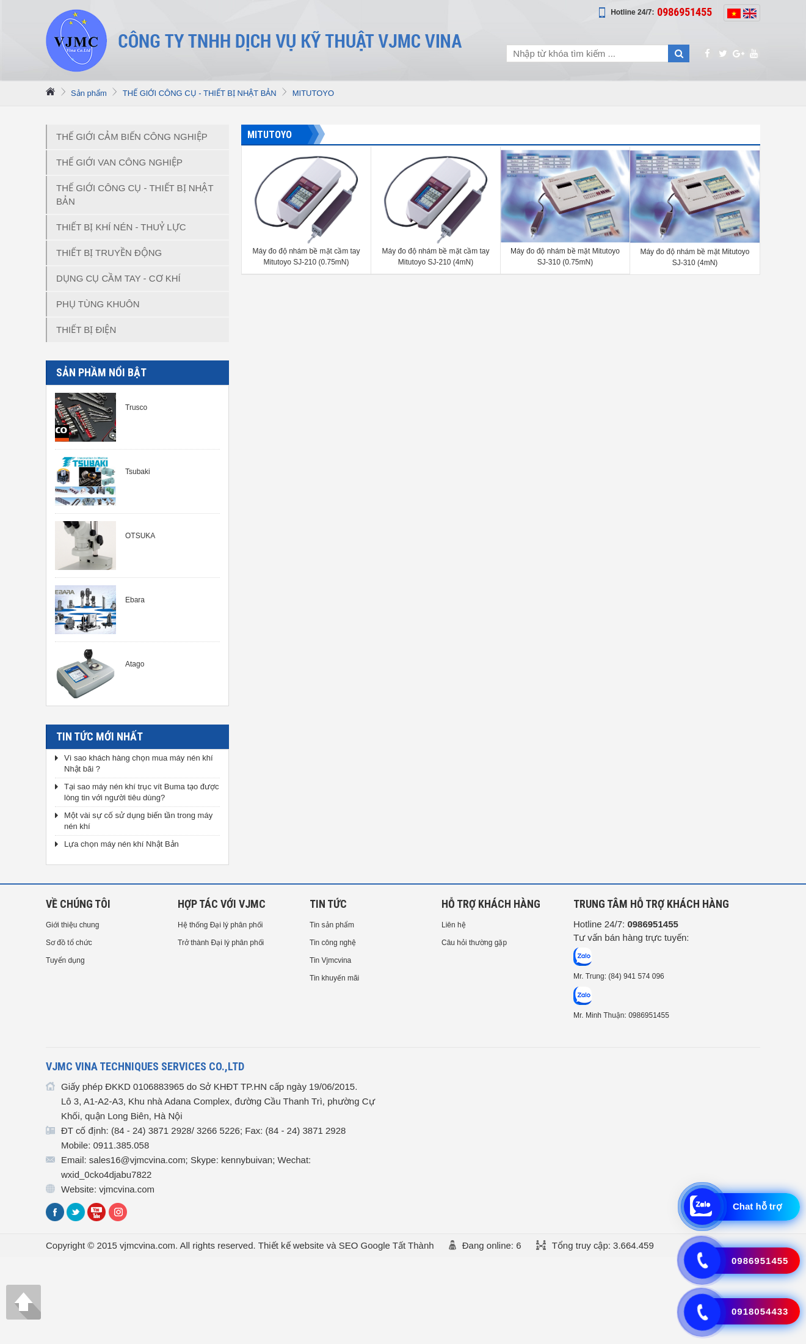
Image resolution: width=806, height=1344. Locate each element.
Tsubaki (137, 471)
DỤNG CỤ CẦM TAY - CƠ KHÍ (118, 278)
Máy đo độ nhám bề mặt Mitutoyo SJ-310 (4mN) (694, 257)
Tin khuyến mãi (334, 978)
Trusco (136, 407)
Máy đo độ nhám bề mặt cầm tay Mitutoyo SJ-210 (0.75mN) (306, 256)
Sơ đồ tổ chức (69, 942)
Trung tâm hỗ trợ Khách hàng (651, 903)
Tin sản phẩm (332, 925)
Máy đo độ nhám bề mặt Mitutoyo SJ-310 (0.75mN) (565, 256)
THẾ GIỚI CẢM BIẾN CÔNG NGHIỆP (132, 136)
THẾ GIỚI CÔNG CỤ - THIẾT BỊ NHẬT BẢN (200, 93)
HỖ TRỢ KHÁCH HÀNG (490, 903)
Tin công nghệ (333, 942)
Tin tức (328, 903)
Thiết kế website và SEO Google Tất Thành (346, 1245)
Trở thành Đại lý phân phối (221, 942)
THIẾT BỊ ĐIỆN (86, 329)
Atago (134, 664)
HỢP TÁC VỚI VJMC (222, 903)
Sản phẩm (89, 93)
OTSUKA (140, 535)
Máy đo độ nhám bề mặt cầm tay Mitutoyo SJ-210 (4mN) (435, 256)
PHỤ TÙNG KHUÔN (98, 304)
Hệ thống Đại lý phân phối (220, 925)
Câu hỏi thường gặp (474, 942)
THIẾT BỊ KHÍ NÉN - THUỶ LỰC (121, 227)
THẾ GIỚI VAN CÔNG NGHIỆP (119, 162)
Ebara (135, 600)
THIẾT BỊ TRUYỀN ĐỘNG (109, 252)
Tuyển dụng (65, 960)
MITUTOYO (313, 93)
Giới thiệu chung (72, 925)
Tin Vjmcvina (330, 960)
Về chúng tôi (78, 903)
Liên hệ (453, 925)
